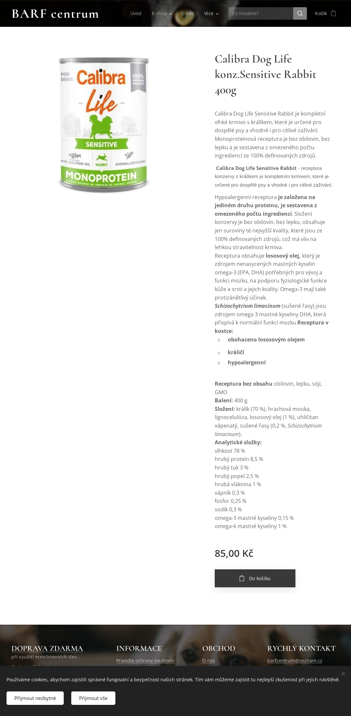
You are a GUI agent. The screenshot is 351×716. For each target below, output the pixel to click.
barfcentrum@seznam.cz (294, 661)
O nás (208, 661)
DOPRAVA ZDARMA (47, 648)
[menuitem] (137, 13)
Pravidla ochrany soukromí (145, 661)
